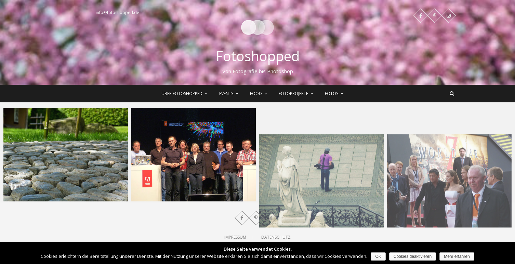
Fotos (331, 93)
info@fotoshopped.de (117, 12)
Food (256, 93)
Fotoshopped (258, 56)
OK (378, 256)
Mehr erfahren (457, 256)
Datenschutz (276, 237)
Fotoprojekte (293, 93)
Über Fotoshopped (181, 93)
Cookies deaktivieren (413, 256)
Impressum (235, 237)
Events (226, 93)
